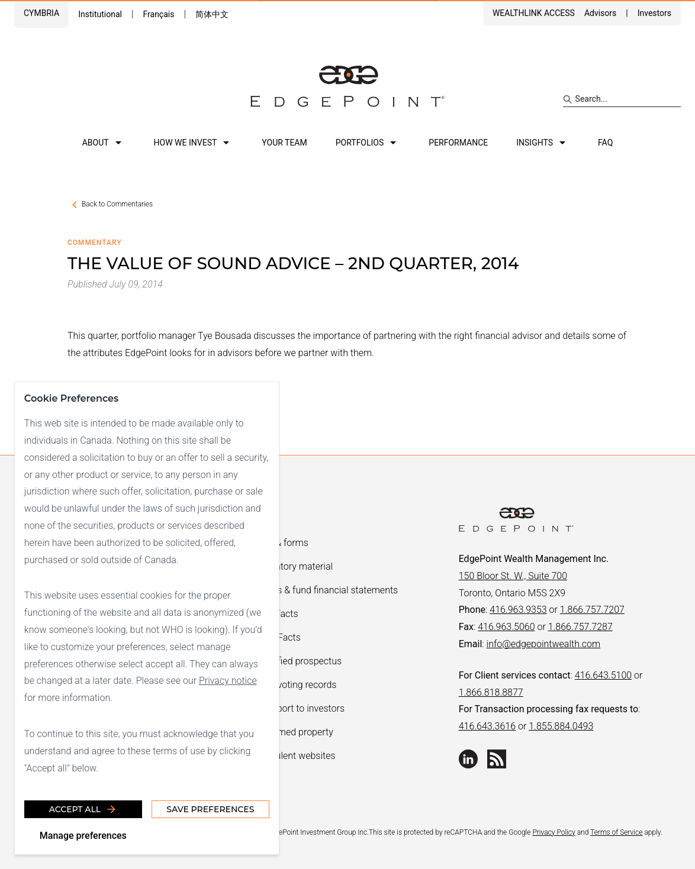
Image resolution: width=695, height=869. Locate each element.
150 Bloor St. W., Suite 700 (513, 576)
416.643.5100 (603, 675)
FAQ (605, 142)
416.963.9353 (518, 609)
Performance (458, 142)
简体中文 (212, 14)
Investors (654, 13)
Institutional (100, 14)
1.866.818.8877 (491, 692)
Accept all (83, 809)
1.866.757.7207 (592, 609)
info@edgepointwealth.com (544, 644)
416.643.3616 (487, 726)
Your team (284, 142)
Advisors (600, 13)
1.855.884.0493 (561, 726)
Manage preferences (83, 835)
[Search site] (622, 99)
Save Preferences (210, 809)
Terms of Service (616, 832)
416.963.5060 (506, 626)
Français (158, 14)
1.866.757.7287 (580, 626)
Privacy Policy (553, 832)
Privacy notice (228, 680)
